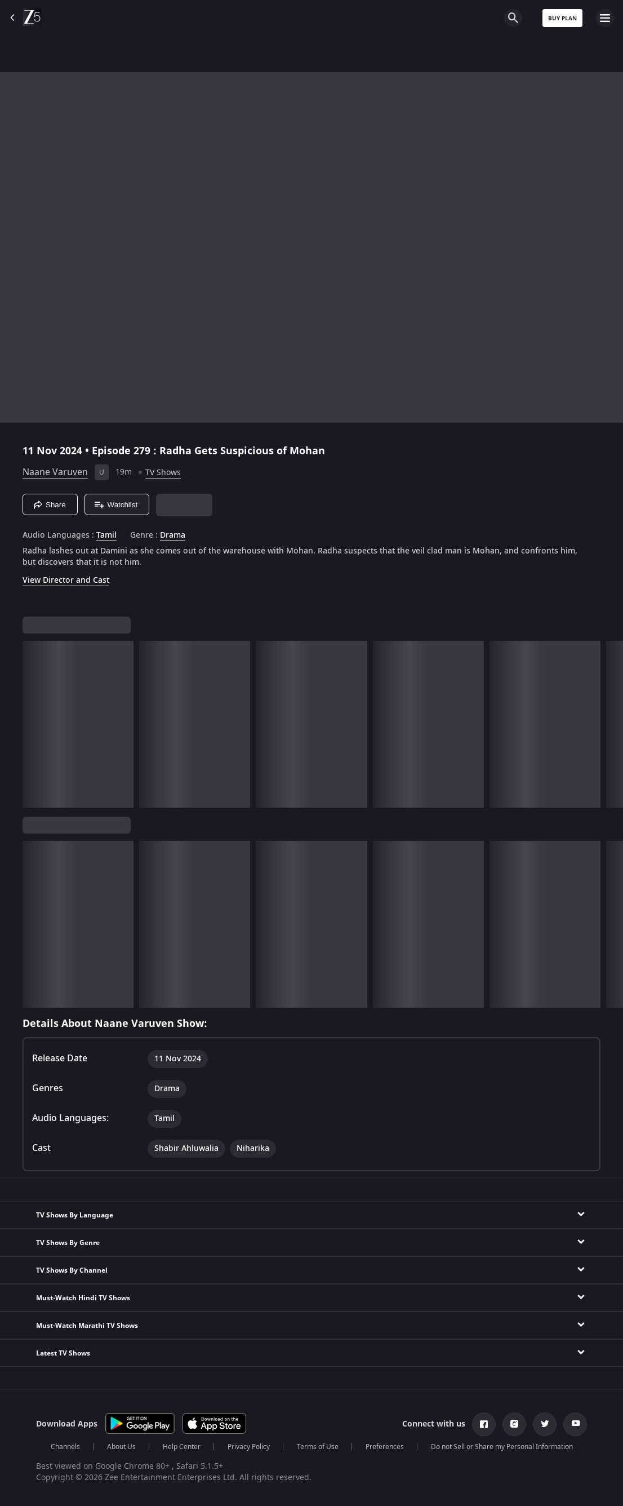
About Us (121, 1447)
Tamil (106, 535)
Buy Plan (562, 18)
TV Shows (163, 473)
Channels (65, 1447)
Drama (172, 535)
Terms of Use (318, 1447)
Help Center (182, 1447)
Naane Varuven (55, 472)
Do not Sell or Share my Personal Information (502, 1447)
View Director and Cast (66, 580)
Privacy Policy (249, 1447)
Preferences (385, 1447)
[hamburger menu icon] (605, 18)
